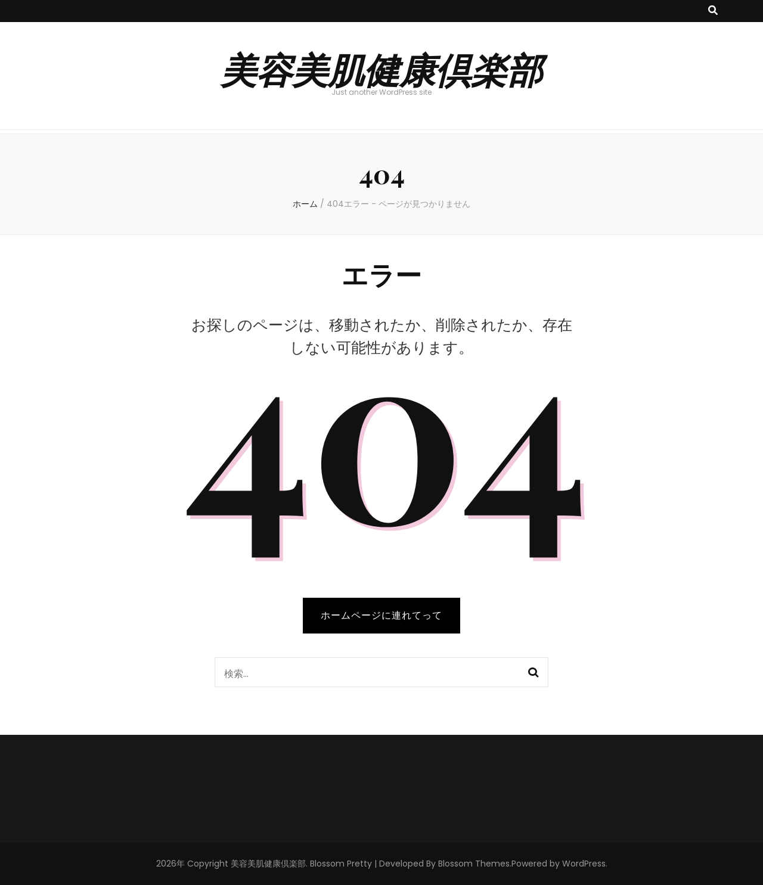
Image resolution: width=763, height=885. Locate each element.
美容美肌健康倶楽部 (381, 68)
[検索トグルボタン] (713, 11)
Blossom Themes (474, 864)
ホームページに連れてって (381, 615)
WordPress (584, 864)
